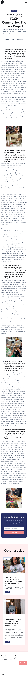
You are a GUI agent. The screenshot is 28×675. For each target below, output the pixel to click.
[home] (3, 2)
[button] (25, 2)
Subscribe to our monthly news (10, 656)
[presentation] (12, 668)
